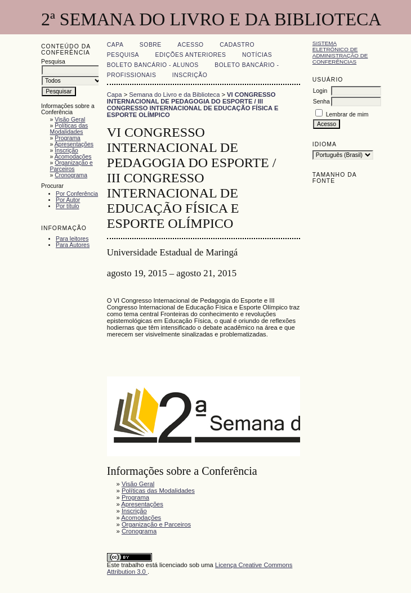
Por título (67, 206)
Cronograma (71, 175)
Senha (321, 101)
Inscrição (66, 150)
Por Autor (68, 200)
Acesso (190, 45)
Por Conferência (77, 194)
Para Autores (73, 245)
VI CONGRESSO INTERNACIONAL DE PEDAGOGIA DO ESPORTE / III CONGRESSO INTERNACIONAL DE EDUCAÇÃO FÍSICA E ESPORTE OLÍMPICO (193, 104)
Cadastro (237, 45)
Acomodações (73, 157)
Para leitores (72, 239)
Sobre (151, 45)
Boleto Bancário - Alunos (153, 65)
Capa (115, 45)
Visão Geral (70, 119)
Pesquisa (123, 55)
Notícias (257, 55)
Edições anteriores (190, 55)
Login (320, 91)
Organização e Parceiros (71, 166)
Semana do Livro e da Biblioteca (174, 94)
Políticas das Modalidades (69, 129)
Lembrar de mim (347, 114)
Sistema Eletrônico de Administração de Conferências (340, 52)
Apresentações (74, 144)
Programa (68, 138)
